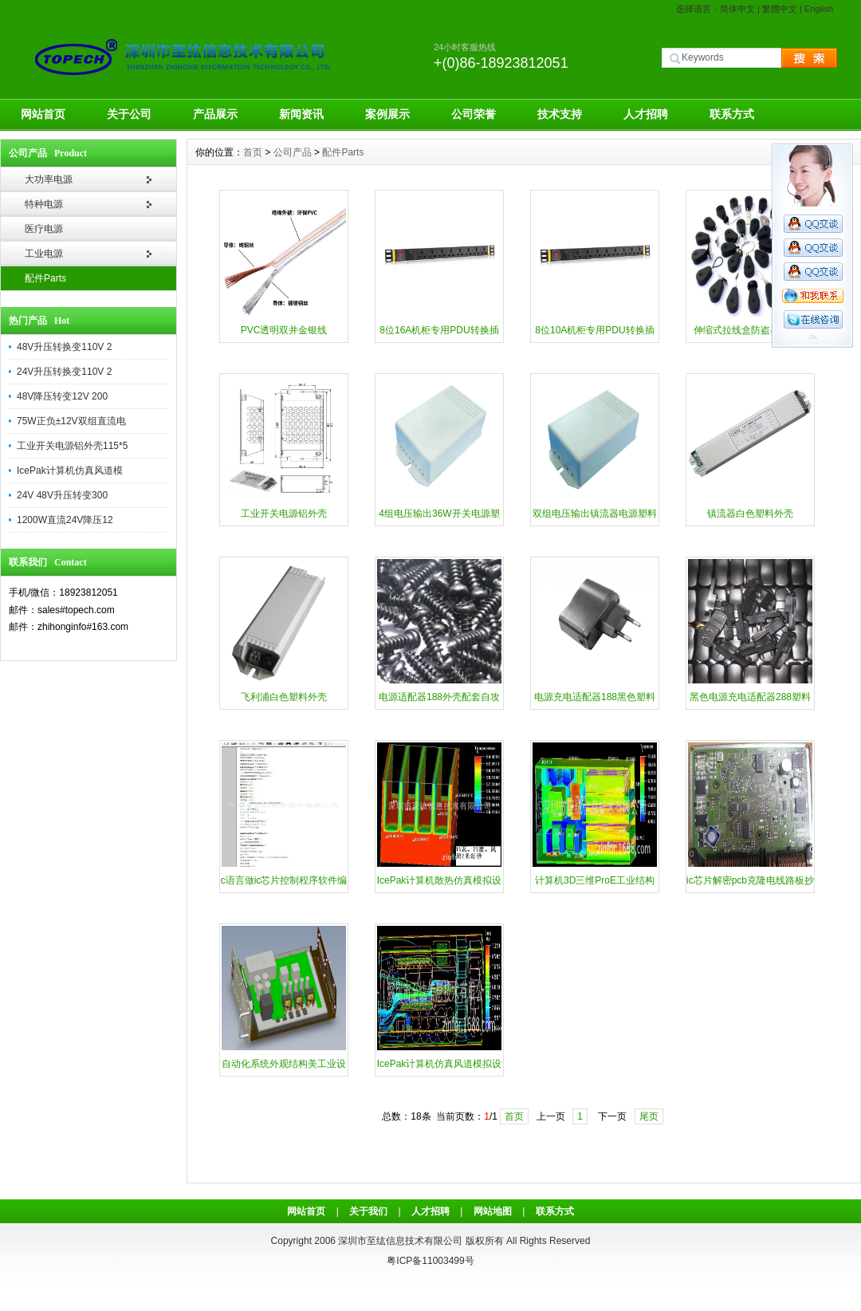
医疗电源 (44, 228)
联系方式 (732, 114)
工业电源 (44, 253)
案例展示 (387, 114)
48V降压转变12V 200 (62, 396)
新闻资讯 (301, 114)
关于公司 (129, 114)
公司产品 (292, 152)
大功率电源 (49, 179)
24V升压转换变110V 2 (64, 371)
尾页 (649, 1116)
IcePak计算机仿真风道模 (70, 470)
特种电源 (44, 204)
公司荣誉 (473, 114)
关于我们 (368, 1211)
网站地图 (493, 1211)
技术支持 (559, 114)
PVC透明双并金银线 (284, 330)
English (818, 9)
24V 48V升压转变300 (62, 495)
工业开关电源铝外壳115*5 (72, 445)
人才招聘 (645, 114)
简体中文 (737, 9)
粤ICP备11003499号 (430, 1260)
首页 (252, 152)
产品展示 (215, 114)
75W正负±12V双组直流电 (71, 421)
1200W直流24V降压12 (65, 520)
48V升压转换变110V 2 (64, 346)
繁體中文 (779, 9)
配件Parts (45, 278)
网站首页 (43, 114)
